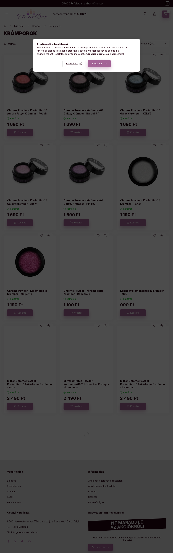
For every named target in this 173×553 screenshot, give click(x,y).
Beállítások (72, 63)
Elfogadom (97, 63)
